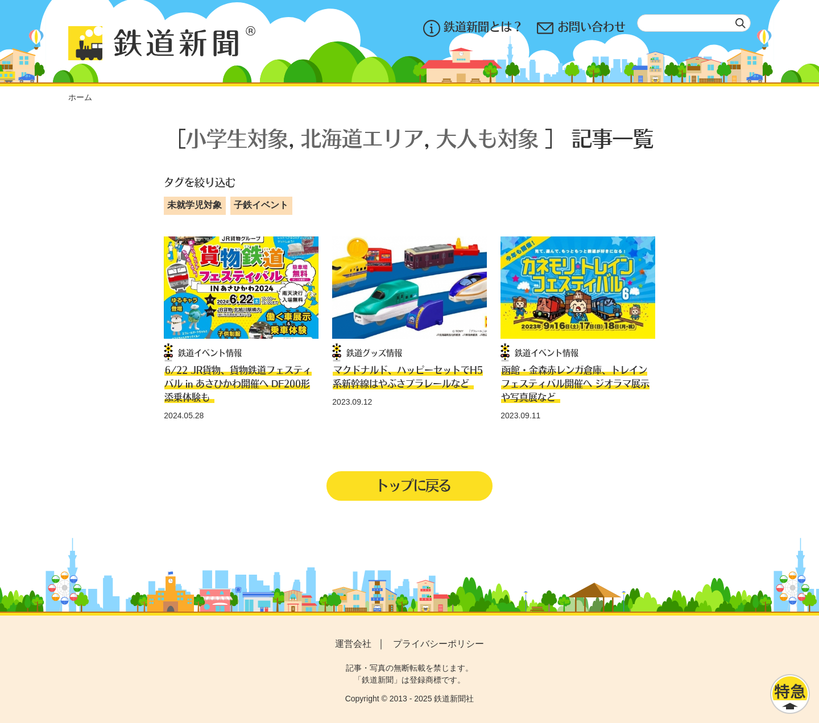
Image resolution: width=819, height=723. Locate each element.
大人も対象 (487, 138)
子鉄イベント (261, 205)
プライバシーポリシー (438, 644)
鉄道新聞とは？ (473, 28)
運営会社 (353, 644)
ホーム (80, 97)
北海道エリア (362, 138)
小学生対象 (237, 138)
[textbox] (694, 23)
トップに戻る (412, 484)
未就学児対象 (194, 205)
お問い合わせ (581, 28)
